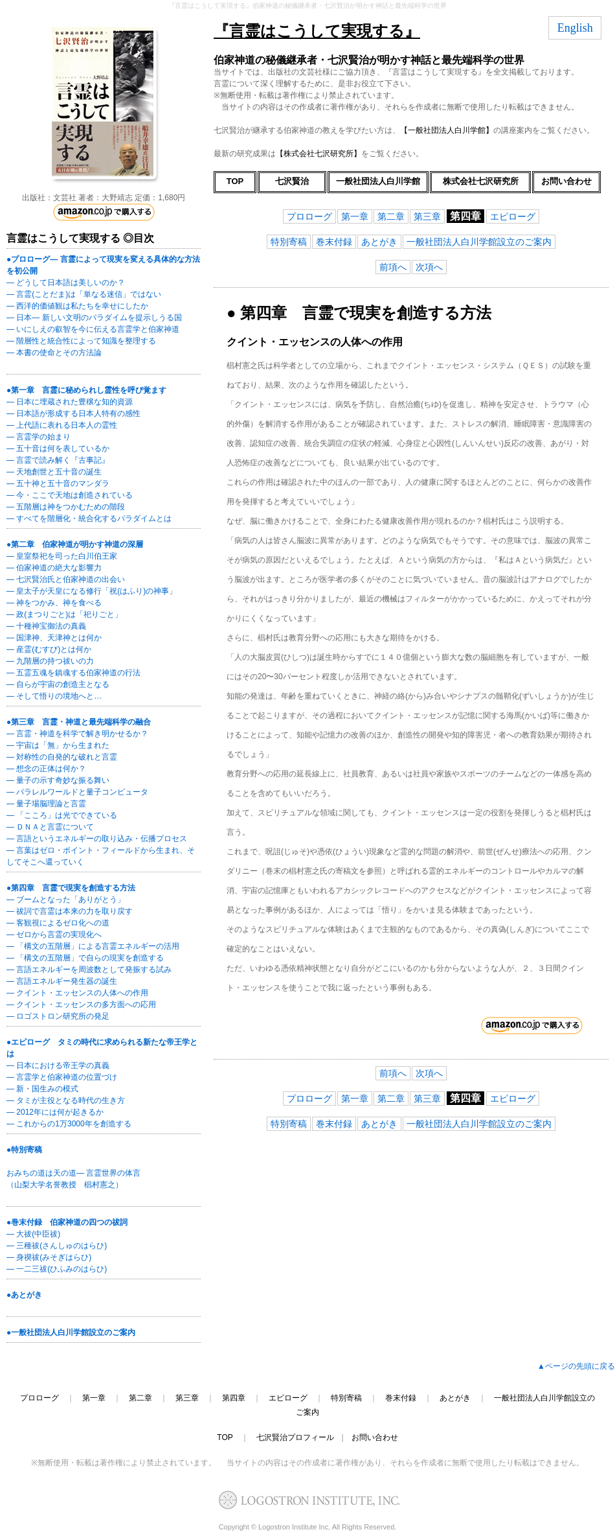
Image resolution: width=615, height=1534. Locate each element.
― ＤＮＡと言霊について (50, 826)
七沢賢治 (292, 181)
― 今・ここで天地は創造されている (69, 495)
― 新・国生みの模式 (42, 1088)
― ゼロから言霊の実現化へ (54, 934)
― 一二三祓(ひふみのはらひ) (56, 1268)
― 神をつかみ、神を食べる (54, 602)
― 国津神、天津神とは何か (54, 637)
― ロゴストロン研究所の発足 (57, 1016)
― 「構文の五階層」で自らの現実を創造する (85, 957)
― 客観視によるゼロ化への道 (57, 922)
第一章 (354, 216)
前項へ (393, 267)
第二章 (391, 216)
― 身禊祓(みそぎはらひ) (48, 1257)
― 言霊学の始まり (38, 436)
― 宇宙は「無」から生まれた (57, 745)
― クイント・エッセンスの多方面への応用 (81, 1004)
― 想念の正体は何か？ (46, 768)
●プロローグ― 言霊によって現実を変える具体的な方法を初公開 (103, 265)
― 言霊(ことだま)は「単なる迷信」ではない (83, 294)
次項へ (429, 267)
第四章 (233, 1397)
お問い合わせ (566, 181)
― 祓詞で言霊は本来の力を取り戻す (69, 911)
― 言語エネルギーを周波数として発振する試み (89, 969)
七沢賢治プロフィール (295, 1437)
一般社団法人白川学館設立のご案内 (479, 242)
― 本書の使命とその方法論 (54, 352)
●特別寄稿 (24, 1149)
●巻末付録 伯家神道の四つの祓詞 (67, 1222)
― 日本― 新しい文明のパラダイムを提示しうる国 (94, 317)
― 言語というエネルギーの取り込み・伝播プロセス (96, 838)
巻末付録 (334, 242)
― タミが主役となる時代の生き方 (65, 1100)
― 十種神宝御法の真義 (46, 626)
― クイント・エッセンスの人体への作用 (77, 992)
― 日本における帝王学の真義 (57, 1065)
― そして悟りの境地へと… (54, 696)
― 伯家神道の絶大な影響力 (54, 567)
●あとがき (24, 1294)
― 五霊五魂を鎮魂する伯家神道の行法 (73, 672)
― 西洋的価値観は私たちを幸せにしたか (77, 305)
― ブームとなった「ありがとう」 (65, 899)
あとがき (379, 242)
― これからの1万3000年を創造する (68, 1123)
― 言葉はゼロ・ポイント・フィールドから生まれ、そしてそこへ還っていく (100, 856)
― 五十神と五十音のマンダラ (57, 483)
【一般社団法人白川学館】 (446, 130)
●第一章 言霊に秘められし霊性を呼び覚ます (86, 390)
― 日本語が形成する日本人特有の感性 (73, 413)
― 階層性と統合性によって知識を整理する (81, 340)
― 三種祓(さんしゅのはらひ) (56, 1245)
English (575, 27)
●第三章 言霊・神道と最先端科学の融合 (78, 721)
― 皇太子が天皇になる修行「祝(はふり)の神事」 (91, 591)
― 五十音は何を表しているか (57, 448)
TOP (235, 181)
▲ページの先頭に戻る (576, 1366)
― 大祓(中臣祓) (33, 1233)
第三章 (427, 216)
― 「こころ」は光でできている (61, 815)
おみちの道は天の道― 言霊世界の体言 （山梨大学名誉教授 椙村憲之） (73, 1178)
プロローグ (309, 216)
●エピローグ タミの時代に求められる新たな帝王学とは (101, 1048)
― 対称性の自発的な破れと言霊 (61, 756)
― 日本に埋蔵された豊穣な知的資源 (69, 401)
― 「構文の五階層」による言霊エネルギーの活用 (92, 946)
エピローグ (512, 216)
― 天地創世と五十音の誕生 (54, 471)
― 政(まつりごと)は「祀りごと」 (64, 614)
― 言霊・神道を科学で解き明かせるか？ (77, 733)
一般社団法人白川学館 (378, 181)
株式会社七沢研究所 (481, 181)
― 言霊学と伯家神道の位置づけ (61, 1077)
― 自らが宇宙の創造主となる (57, 684)
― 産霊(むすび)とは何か (48, 649)
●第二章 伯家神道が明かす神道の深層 (74, 544)
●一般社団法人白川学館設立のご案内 (70, 1332)
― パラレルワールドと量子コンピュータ (77, 791)
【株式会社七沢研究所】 (318, 153)
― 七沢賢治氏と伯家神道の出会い (65, 579)
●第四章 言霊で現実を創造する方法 (70, 887)
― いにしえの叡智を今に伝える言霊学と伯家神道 (92, 329)
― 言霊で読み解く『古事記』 (57, 460)
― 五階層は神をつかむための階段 (65, 506)
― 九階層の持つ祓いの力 (50, 661)
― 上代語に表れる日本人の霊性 (61, 425)
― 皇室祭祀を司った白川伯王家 (61, 556)
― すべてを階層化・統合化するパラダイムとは (89, 518)
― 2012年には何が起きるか (55, 1112)
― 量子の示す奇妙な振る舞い (57, 780)
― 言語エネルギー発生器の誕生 (61, 981)
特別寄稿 (289, 242)
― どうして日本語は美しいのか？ (65, 282)
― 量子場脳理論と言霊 (46, 803)
